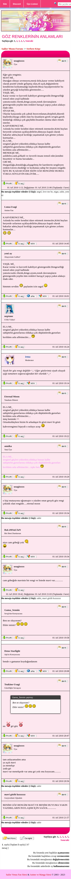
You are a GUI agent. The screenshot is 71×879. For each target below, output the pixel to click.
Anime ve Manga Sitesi (40, 874)
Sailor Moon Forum (12, 48)
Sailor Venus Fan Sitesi (16, 874)
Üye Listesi (32, 4)
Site (5, 4)
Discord (17, 4)
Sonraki (29, 41)
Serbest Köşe (34, 48)
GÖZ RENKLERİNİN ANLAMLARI (32, 36)
